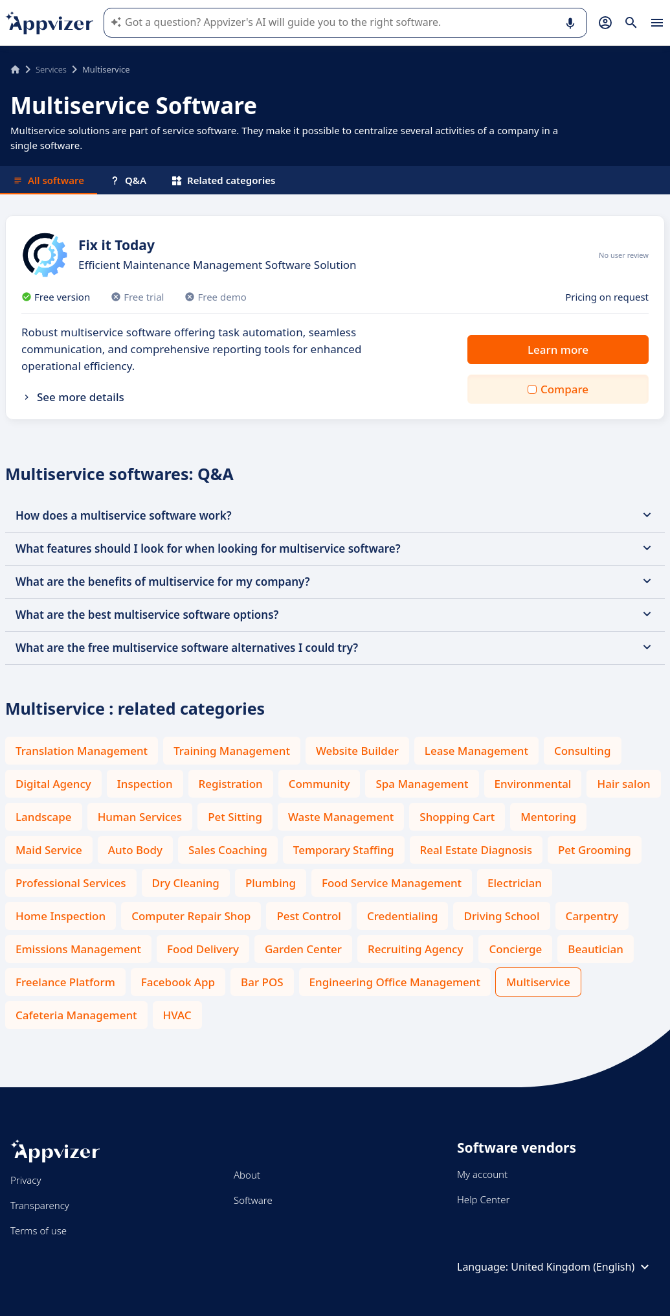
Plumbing (270, 882)
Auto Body (135, 849)
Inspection (145, 783)
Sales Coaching (227, 849)
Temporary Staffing (343, 849)
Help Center (483, 1199)
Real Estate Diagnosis (476, 849)
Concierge (515, 948)
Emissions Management (78, 948)
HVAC (177, 1015)
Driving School (501, 915)
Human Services (140, 816)
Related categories (223, 180)
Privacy (25, 1179)
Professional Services (71, 882)
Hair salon (623, 783)
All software (48, 180)
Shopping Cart (457, 816)
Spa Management (421, 783)
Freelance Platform (65, 982)
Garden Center (303, 948)
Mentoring (548, 816)
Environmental (533, 783)
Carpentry (592, 915)
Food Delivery (203, 948)
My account (482, 1174)
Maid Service (49, 849)
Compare (564, 389)
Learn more (558, 349)
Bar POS (262, 982)
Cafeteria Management (76, 1015)
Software (253, 1200)
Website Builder (357, 750)
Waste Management (341, 816)
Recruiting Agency (415, 948)
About (247, 1174)
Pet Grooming (594, 849)
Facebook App (178, 982)
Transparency (39, 1205)
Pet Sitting (235, 816)
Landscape (44, 816)
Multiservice (538, 982)
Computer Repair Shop (191, 915)
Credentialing (402, 915)
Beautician (595, 948)
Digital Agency (53, 783)
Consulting (582, 750)
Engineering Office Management (394, 982)
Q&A (128, 180)
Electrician (514, 882)
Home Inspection (61, 915)
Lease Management (476, 750)
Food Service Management (392, 882)
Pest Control (308, 915)
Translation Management (82, 750)
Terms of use (38, 1230)
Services (51, 69)
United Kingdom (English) (582, 1267)
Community (319, 783)
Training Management (231, 750)
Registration (231, 783)
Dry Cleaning (185, 882)
